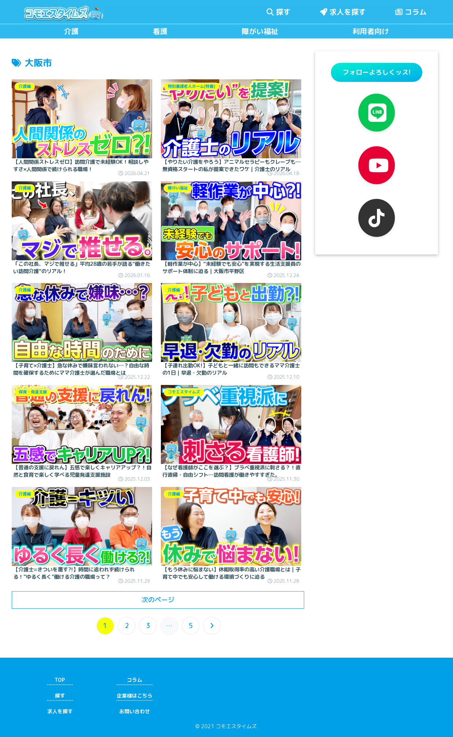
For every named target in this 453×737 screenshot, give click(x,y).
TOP (59, 679)
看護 (160, 31)
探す (279, 12)
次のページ (157, 599)
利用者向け (370, 31)
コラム (411, 12)
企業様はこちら (134, 695)
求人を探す (343, 12)
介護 (71, 31)
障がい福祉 (260, 31)
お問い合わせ (134, 711)
